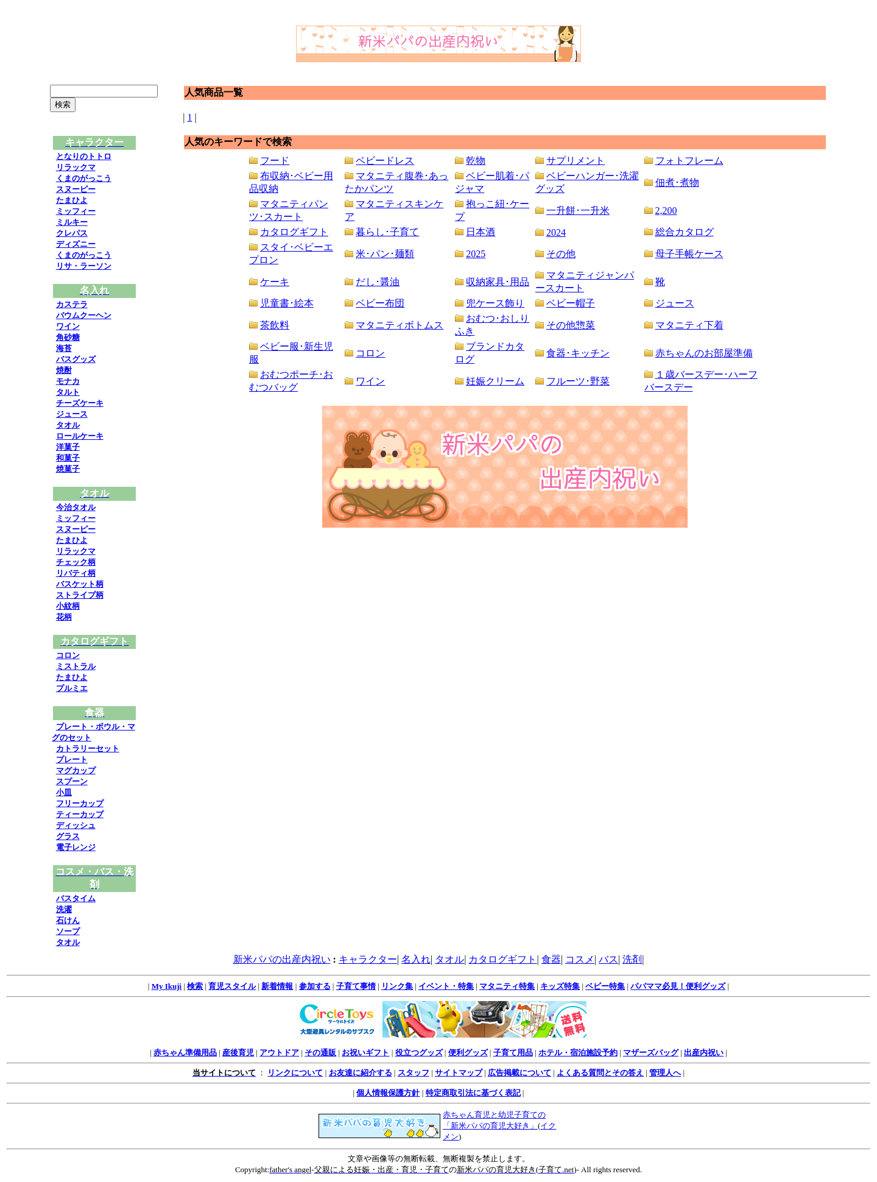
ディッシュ (76, 825)
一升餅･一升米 (578, 210)
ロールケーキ (80, 436)
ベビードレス (385, 160)
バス (608, 959)
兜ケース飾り (495, 303)
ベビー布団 (380, 303)
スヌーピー (76, 189)
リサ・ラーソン (83, 266)
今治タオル (76, 507)
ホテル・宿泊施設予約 (578, 1052)
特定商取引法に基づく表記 (473, 1092)
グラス (68, 836)
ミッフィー (76, 211)
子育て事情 (356, 986)
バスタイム (76, 898)
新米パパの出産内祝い (282, 959)
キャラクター (368, 959)
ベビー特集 (605, 986)
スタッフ (413, 1072)
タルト (68, 392)
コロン (68, 655)
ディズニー (76, 244)
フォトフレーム (689, 160)
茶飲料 (274, 325)
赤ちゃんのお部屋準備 (704, 353)
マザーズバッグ (650, 1052)
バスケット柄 (80, 584)
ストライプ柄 (80, 595)
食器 (551, 959)
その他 (561, 254)
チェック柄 (76, 562)
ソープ (68, 931)
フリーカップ (80, 803)
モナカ (68, 381)
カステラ (72, 304)
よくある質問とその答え (600, 1072)
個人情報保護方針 (388, 1092)
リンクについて (295, 1072)
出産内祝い (704, 1052)
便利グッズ (468, 1052)
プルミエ (72, 688)
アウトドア (279, 1052)
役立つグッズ (419, 1052)
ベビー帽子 (570, 303)
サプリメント (575, 160)
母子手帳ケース (689, 254)
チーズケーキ (80, 403)
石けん (68, 920)
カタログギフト (294, 232)
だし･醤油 (378, 282)
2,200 (666, 210)
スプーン (72, 781)
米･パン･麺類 (385, 254)
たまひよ (72, 200)
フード (274, 160)
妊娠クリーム (495, 381)
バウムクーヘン (83, 315)
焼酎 (64, 370)
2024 (556, 232)
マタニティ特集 (507, 986)
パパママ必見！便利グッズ (677, 986)
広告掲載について (519, 1072)
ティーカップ (80, 814)
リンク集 (397, 986)
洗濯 (64, 909)
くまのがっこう (83, 178)
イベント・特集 (446, 986)
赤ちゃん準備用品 (185, 1052)
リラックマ (76, 167)
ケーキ (274, 282)
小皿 (64, 792)
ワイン (68, 326)
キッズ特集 (560, 986)
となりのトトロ (83, 156)
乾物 (475, 160)
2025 (475, 254)
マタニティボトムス (399, 325)
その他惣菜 (570, 325)
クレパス (72, 233)
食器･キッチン (578, 353)
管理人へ (665, 1072)
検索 (195, 986)
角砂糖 (68, 337)
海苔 (64, 348)
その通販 (320, 1052)
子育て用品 (513, 1052)
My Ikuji (166, 986)
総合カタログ (684, 232)
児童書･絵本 (287, 303)
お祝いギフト (365, 1052)
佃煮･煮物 (677, 182)
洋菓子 (68, 446)
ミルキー (72, 222)
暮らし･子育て (387, 232)
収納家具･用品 (497, 282)
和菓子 (68, 457)
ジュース (72, 414)
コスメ (579, 959)
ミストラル (76, 666)
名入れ (416, 959)
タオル (68, 425)
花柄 (64, 616)
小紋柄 (68, 605)
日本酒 (480, 232)
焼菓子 (68, 468)
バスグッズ (76, 359)
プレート (72, 759)
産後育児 (238, 1052)
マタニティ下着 (689, 325)
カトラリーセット (87, 748)
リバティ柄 (76, 573)
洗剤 (632, 959)
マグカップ (76, 770)
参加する (315, 986)
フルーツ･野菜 (578, 381)
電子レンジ (76, 847)
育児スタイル (232, 986)
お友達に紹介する (360, 1072)
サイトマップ (458, 1072)
